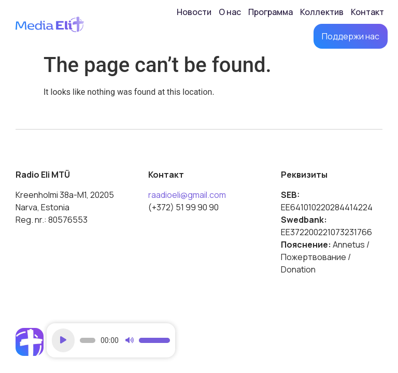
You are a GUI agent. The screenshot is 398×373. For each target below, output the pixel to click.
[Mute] (129, 340)
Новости (194, 12)
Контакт (367, 12)
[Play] (63, 340)
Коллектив (322, 12)
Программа (270, 12)
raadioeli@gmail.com (187, 194)
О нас (230, 12)
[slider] (87, 340)
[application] (111, 340)
